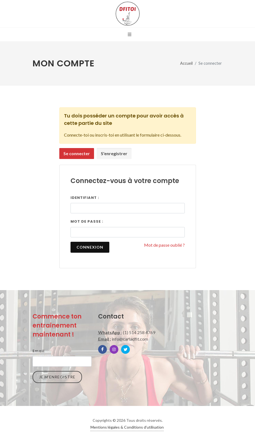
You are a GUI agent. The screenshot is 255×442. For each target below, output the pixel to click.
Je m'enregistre (57, 377)
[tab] (76, 153)
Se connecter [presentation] (76, 153)
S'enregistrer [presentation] (114, 153)
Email (39, 350)
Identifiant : (85, 197)
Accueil (186, 63)
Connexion (90, 247)
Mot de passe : (87, 221)
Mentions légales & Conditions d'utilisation (127, 427)
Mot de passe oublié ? (164, 244)
